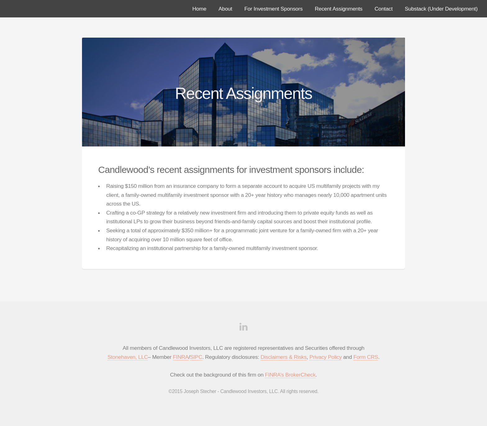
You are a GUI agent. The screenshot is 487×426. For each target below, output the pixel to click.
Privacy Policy (325, 357)
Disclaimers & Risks (284, 357)
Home (199, 9)
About (225, 9)
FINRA (181, 357)
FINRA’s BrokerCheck (290, 375)
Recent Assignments (338, 9)
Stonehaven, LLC (127, 357)
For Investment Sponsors (273, 9)
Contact (384, 9)
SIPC (196, 357)
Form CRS (365, 357)
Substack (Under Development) (441, 9)
